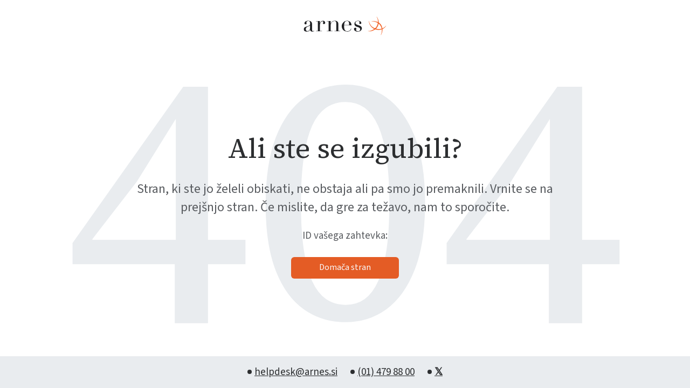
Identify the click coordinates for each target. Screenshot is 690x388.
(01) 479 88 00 (386, 372)
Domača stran (345, 267)
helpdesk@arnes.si (295, 372)
